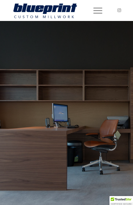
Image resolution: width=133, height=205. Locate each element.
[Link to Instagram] (119, 10)
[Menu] (95, 10)
